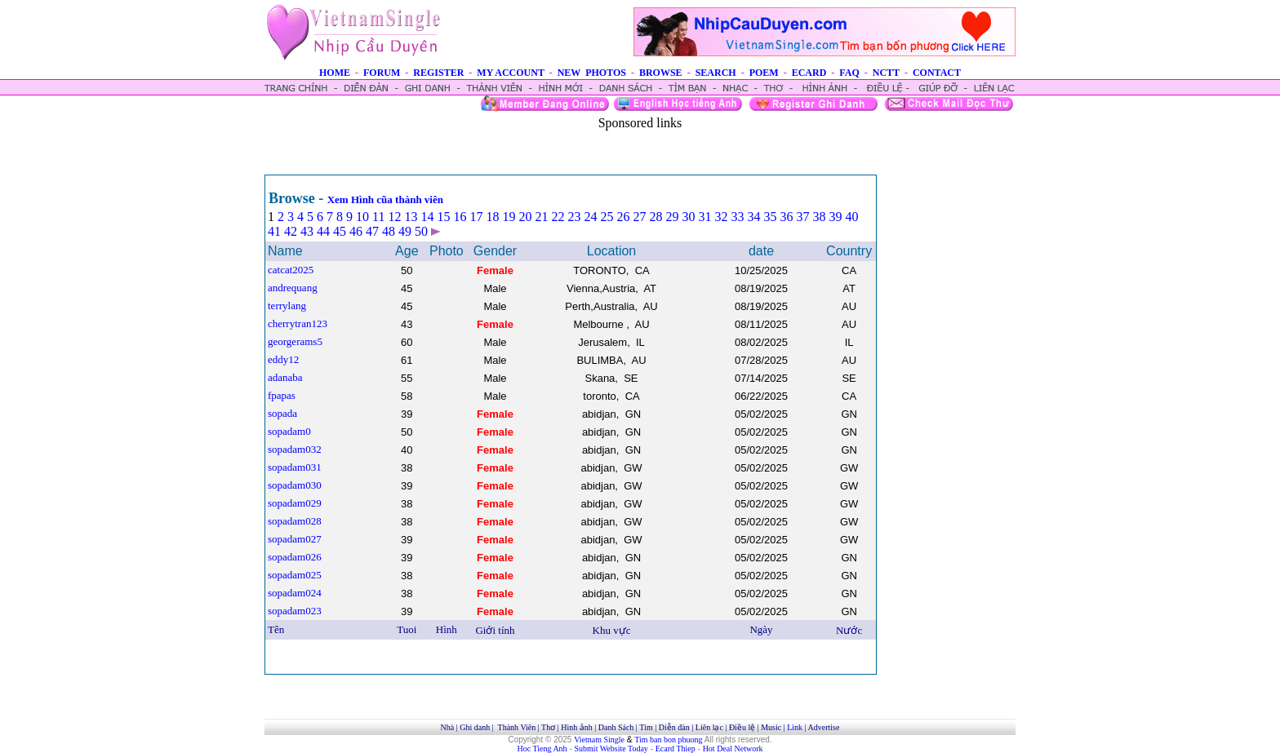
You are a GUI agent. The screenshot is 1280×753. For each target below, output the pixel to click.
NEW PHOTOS (592, 72)
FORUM (381, 72)
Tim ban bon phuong (668, 739)
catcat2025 (290, 270)
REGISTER (438, 72)
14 (426, 217)
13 (410, 217)
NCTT (886, 72)
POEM (764, 72)
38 (818, 217)
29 (671, 217)
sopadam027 (295, 539)
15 (443, 217)
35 (769, 217)
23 (573, 217)
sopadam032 (295, 449)
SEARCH (716, 72)
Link (794, 727)
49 (404, 231)
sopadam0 (289, 431)
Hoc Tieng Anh (542, 748)
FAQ (849, 72)
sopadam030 (295, 485)
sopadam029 (295, 503)
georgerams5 (295, 341)
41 (274, 231)
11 (378, 217)
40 (851, 217)
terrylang (287, 305)
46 (355, 231)
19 (508, 217)
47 (372, 231)
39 (835, 217)
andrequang (293, 287)
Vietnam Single (599, 739)
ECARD (809, 72)
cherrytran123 (297, 323)
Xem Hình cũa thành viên (385, 199)
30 (688, 217)
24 (590, 217)
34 (753, 217)
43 (306, 231)
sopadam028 (295, 521)
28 (655, 217)
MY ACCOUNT (510, 72)
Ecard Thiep (676, 748)
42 (290, 231)
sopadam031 (295, 467)
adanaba (285, 377)
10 (362, 217)
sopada (282, 413)
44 (323, 231)
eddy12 (283, 359)
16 (459, 217)
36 (786, 217)
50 (421, 231)
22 (557, 217)
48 (388, 231)
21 (541, 217)
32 (720, 217)
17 (475, 217)
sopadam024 (295, 593)
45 (339, 231)
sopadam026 (295, 557)
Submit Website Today (611, 748)
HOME (334, 72)
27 (639, 217)
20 (524, 217)
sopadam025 (295, 575)
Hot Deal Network (733, 748)
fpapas (282, 395)
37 (802, 217)
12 (394, 217)
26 (622, 217)
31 (704, 217)
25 (606, 217)
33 (737, 217)
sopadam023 (295, 611)
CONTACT (937, 72)
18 (492, 217)
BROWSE (660, 72)
